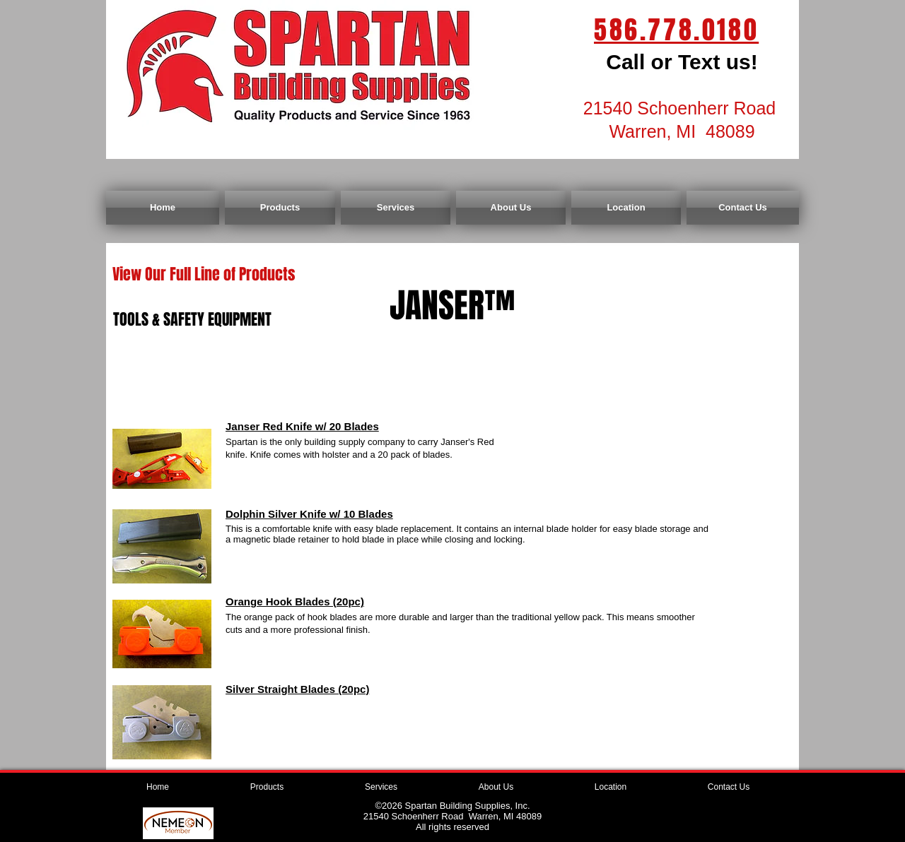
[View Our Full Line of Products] (203, 274)
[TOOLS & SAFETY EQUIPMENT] (192, 319)
